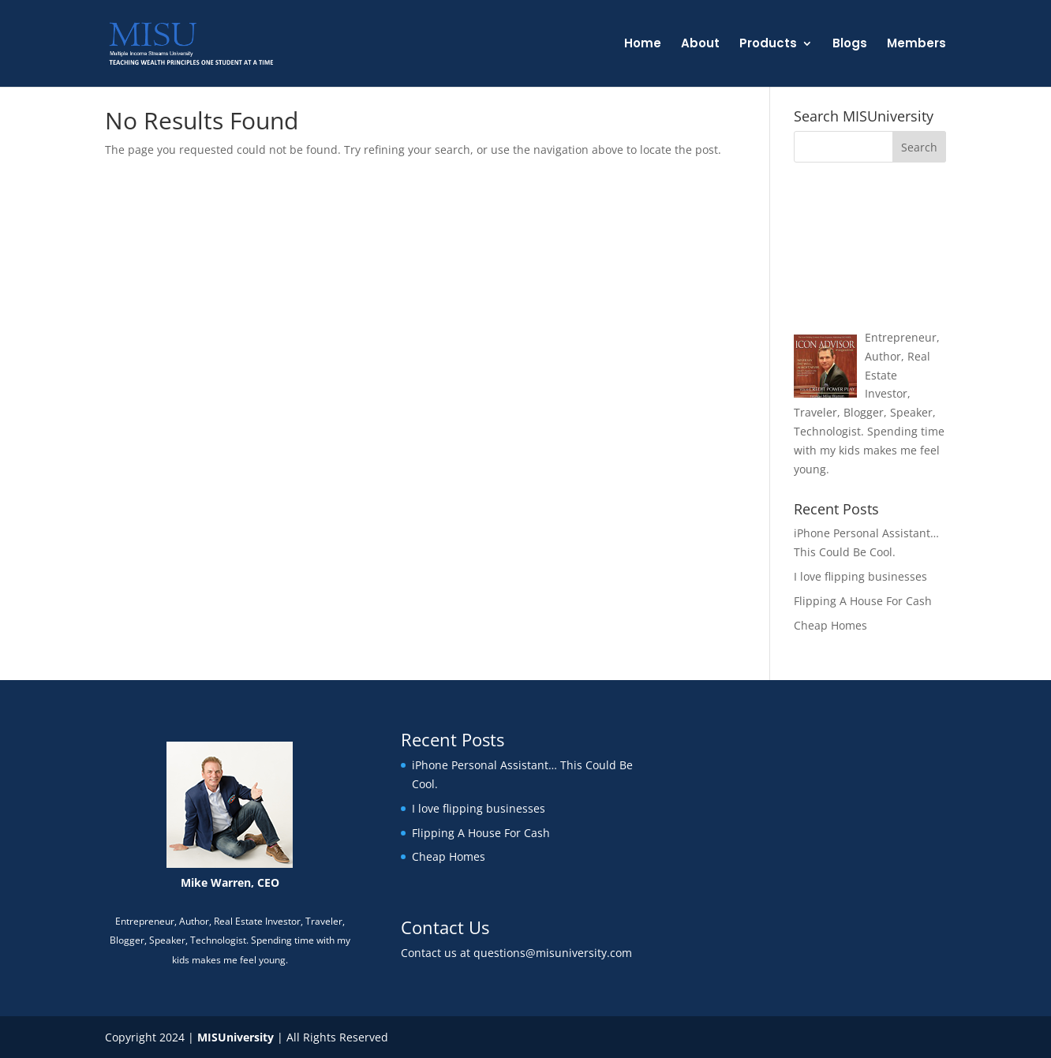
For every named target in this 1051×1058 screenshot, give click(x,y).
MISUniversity (235, 1037)
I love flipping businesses (860, 576)
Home (642, 44)
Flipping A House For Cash (863, 600)
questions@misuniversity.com (552, 952)
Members (916, 44)
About (700, 44)
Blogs (849, 44)
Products (768, 44)
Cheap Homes (830, 625)
